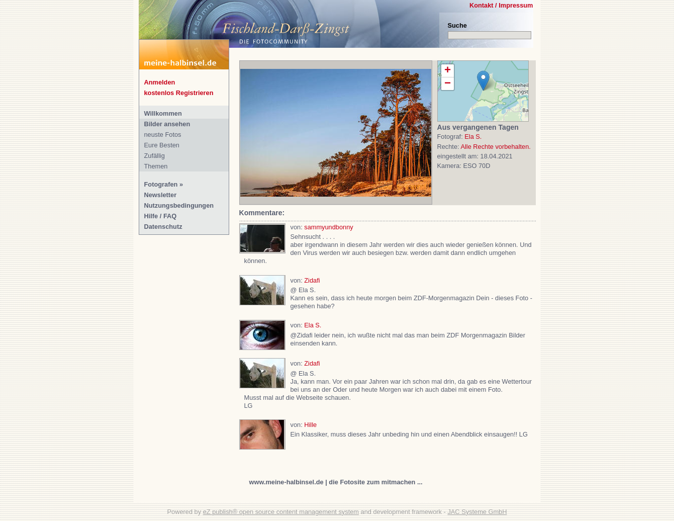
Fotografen (161, 184)
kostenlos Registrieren (179, 93)
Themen (156, 166)
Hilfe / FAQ (160, 216)
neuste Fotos (162, 134)
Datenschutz (163, 226)
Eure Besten (161, 145)
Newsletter (160, 195)
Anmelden (159, 82)
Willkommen (163, 113)
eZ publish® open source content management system (281, 511)
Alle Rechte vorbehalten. (495, 146)
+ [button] (447, 70)
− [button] (447, 83)
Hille (310, 424)
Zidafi (312, 280)
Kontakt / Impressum (501, 5)
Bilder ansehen (167, 124)
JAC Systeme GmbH (477, 511)
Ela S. (473, 136)
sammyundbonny (328, 227)
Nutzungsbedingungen (179, 205)
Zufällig (154, 155)
